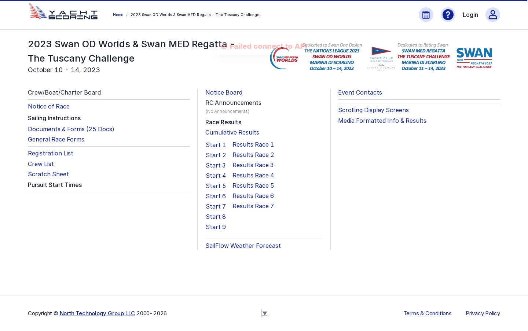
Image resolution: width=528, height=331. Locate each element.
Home (118, 14)
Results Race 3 (253, 165)
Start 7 (216, 206)
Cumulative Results (232, 132)
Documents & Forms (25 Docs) (71, 129)
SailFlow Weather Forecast (243, 245)
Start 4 (216, 175)
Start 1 (216, 144)
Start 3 (215, 165)
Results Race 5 (253, 185)
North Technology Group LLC (97, 313)
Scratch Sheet (48, 174)
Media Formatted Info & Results (382, 120)
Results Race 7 (253, 206)
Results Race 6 (253, 195)
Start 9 (216, 227)
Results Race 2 (253, 154)
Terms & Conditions (427, 313)
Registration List (50, 153)
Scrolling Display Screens (373, 110)
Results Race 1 (253, 144)
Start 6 (216, 196)
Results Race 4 (253, 175)
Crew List (41, 164)
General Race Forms (56, 139)
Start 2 (216, 155)
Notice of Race (49, 106)
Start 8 (216, 216)
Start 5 (216, 186)
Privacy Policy (483, 313)
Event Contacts (360, 92)
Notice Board (223, 92)
